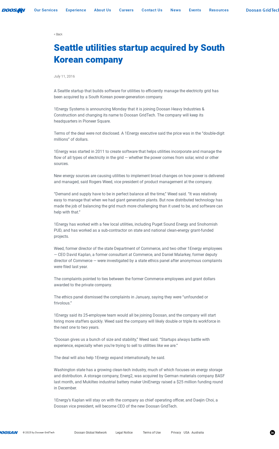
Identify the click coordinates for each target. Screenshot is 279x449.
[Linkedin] (272, 432)
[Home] (20, 10)
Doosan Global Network (90, 432)
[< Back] (70, 34)
